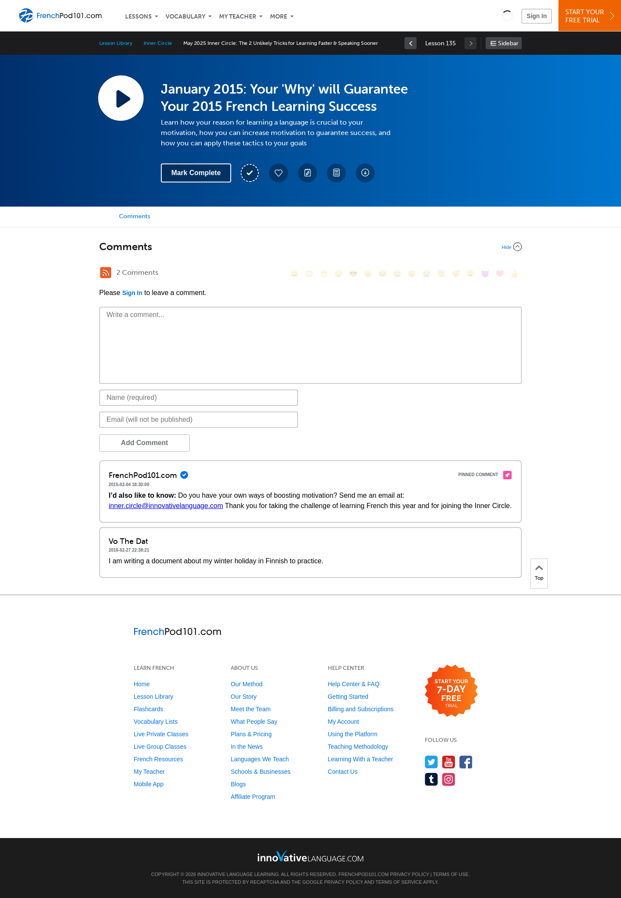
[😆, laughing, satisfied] (382, 273)
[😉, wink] (412, 273)
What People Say (254, 721)
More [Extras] (278, 16)
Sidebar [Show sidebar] (508, 43)
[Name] (198, 397)
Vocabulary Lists (156, 721)
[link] (411, 43)
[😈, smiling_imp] (485, 273)
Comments (134, 216)
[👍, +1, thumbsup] (514, 273)
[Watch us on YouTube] (448, 762)
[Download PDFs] (336, 172)
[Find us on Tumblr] (431, 779)
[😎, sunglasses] (353, 273)
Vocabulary (185, 16)
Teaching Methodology (358, 746)
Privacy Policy (409, 874)
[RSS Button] (105, 272)
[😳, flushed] (309, 273)
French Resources (158, 759)
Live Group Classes (160, 746)
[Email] (198, 419)
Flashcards (148, 709)
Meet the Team (250, 709)
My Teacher (237, 16)
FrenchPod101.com (364, 874)
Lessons (138, 16)
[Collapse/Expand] (310, 246)
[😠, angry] (368, 273)
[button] (507, 15)
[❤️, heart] (499, 273)
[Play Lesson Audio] (121, 98)
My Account (343, 721)
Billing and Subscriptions (361, 709)
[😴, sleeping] (455, 273)
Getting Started (348, 696)
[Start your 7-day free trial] (451, 691)
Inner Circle (158, 43)
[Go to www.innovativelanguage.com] (310, 856)
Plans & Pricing (251, 734)
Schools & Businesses (261, 771)
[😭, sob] (426, 273)
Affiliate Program (253, 796)
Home (142, 684)
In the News (247, 746)
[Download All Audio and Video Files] (365, 172)
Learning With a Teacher (360, 759)
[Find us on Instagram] (448, 779)
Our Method (247, 684)
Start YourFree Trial (591, 16)
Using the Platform (352, 734)
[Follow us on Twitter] (431, 762)
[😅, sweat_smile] (397, 273)
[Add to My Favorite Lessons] (278, 172)
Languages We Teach (260, 759)
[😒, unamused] (338, 273)
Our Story (244, 696)
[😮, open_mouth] (470, 273)
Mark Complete (196, 172)
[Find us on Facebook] (466, 762)
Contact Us (343, 771)
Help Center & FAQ (354, 684)
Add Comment (144, 442)
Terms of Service (399, 882)
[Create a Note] (307, 172)
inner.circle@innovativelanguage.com (166, 505)
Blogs (238, 784)
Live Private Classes (161, 734)
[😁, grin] (324, 273)
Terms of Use (451, 874)
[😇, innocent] (441, 273)
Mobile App (148, 784)
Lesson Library (115, 43)
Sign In (537, 16)
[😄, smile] (294, 273)
